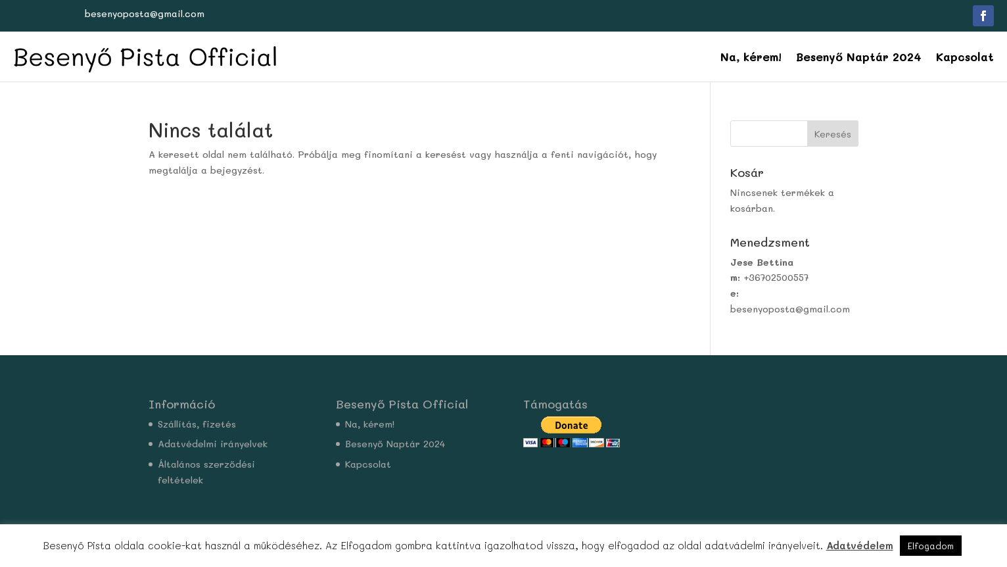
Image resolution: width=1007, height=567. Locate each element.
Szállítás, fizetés (197, 424)
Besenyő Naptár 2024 (859, 56)
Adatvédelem (859, 545)
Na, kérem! (751, 56)
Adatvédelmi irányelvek (213, 443)
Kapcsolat (965, 56)
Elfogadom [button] (931, 545)
